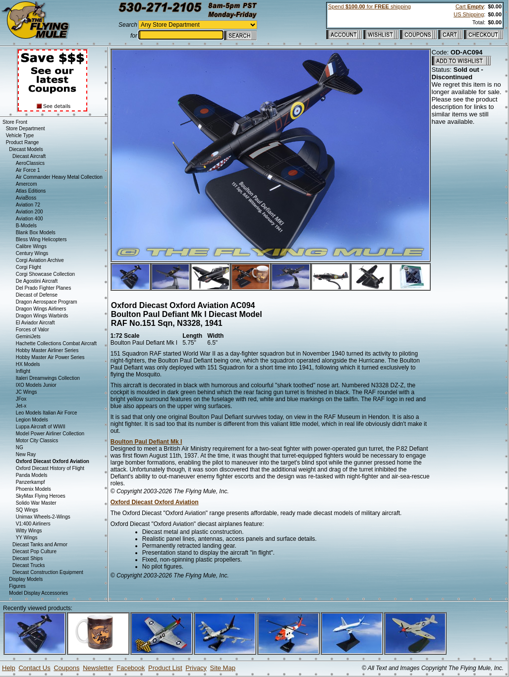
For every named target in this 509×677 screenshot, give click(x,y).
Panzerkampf (30, 482)
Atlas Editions (31, 191)
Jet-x (21, 406)
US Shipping (468, 14)
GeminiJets (28, 336)
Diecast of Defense (37, 295)
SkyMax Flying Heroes (40, 496)
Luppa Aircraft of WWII (40, 426)
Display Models (26, 579)
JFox (21, 399)
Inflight (23, 371)
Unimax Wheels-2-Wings (43, 517)
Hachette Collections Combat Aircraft (56, 343)
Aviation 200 (29, 211)
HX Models (28, 364)
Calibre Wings (31, 246)
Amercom (26, 184)
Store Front (14, 122)
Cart (469, 6)
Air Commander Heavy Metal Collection (59, 177)
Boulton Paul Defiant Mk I (146, 441)
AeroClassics (30, 163)
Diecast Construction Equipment (47, 572)
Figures (17, 586)
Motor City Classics (37, 440)
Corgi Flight (28, 267)
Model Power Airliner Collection (50, 433)
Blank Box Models (36, 232)
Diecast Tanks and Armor (39, 544)
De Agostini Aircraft (36, 281)
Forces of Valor (32, 329)
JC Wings (26, 392)
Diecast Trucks (28, 565)
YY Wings (27, 537)
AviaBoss (26, 198)
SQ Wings (27, 510)
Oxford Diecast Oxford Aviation (155, 502)
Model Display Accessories (38, 593)
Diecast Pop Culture (34, 551)
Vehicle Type (20, 135)
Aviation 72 (28, 205)
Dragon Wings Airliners (41, 309)
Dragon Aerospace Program (46, 302)
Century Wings (32, 253)
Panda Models (32, 475)
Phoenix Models (33, 489)
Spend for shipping (369, 6)
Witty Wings (29, 530)
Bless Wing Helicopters (41, 239)
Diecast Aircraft (29, 156)
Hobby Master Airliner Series (47, 350)
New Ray (26, 454)
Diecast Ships (27, 558)
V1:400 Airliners (33, 523)
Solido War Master (36, 503)
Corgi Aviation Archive (40, 260)
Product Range (22, 142)
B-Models (26, 225)
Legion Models (32, 419)
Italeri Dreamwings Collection (48, 378)
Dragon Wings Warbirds (42, 315)
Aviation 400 (29, 218)
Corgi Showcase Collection (45, 274)
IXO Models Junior (36, 385)
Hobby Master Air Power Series (50, 357)
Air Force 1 (28, 170)
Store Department (25, 128)
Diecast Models (26, 149)
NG (19, 447)
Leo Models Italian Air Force (46, 413)
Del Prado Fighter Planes (43, 288)
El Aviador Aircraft (35, 322)
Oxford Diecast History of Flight (50, 468)
